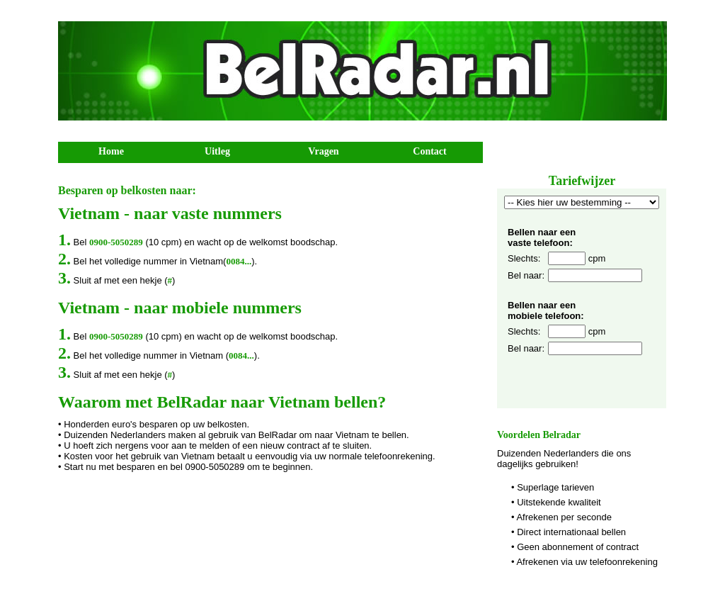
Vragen (323, 151)
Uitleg (217, 151)
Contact (429, 151)
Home (111, 151)
